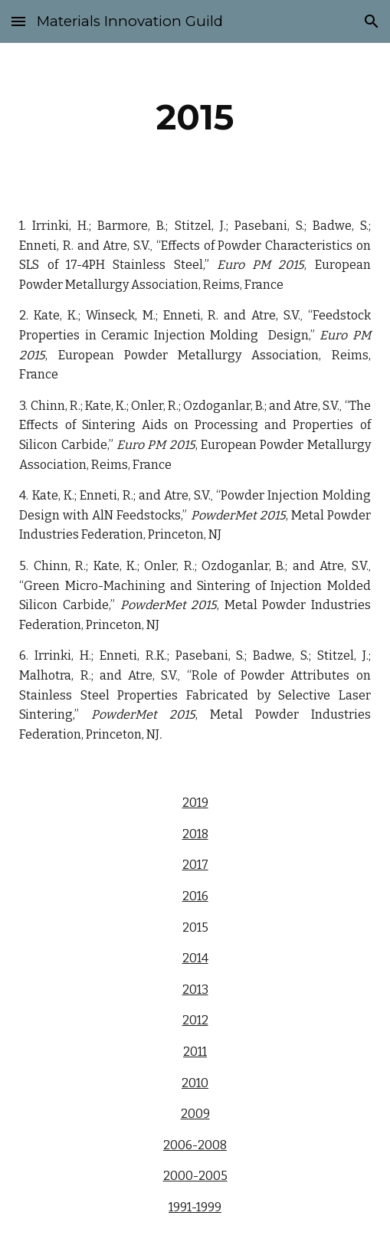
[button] (18, 21)
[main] (194, 117)
